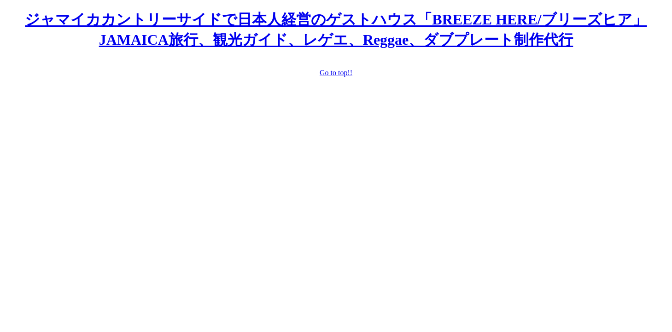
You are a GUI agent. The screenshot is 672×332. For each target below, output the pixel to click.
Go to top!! (336, 73)
